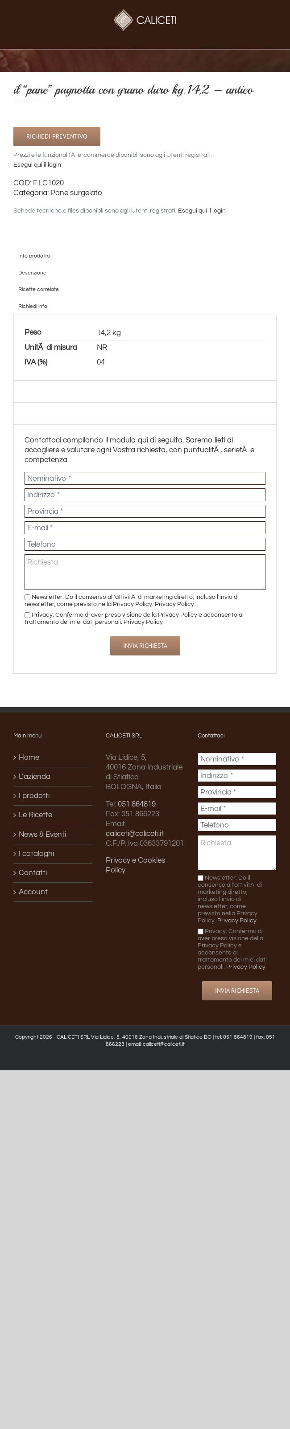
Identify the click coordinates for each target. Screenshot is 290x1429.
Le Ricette (35, 815)
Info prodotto (34, 255)
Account (33, 892)
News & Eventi (42, 835)
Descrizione (32, 272)
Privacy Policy (174, 604)
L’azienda (34, 777)
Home (29, 757)
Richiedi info (32, 306)
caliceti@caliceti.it (135, 834)
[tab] (145, 256)
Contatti (33, 873)
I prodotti (34, 796)
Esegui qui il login (37, 165)
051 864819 (137, 804)
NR (102, 348)
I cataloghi (36, 854)
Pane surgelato (76, 193)
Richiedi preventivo (56, 136)
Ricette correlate (38, 289)
